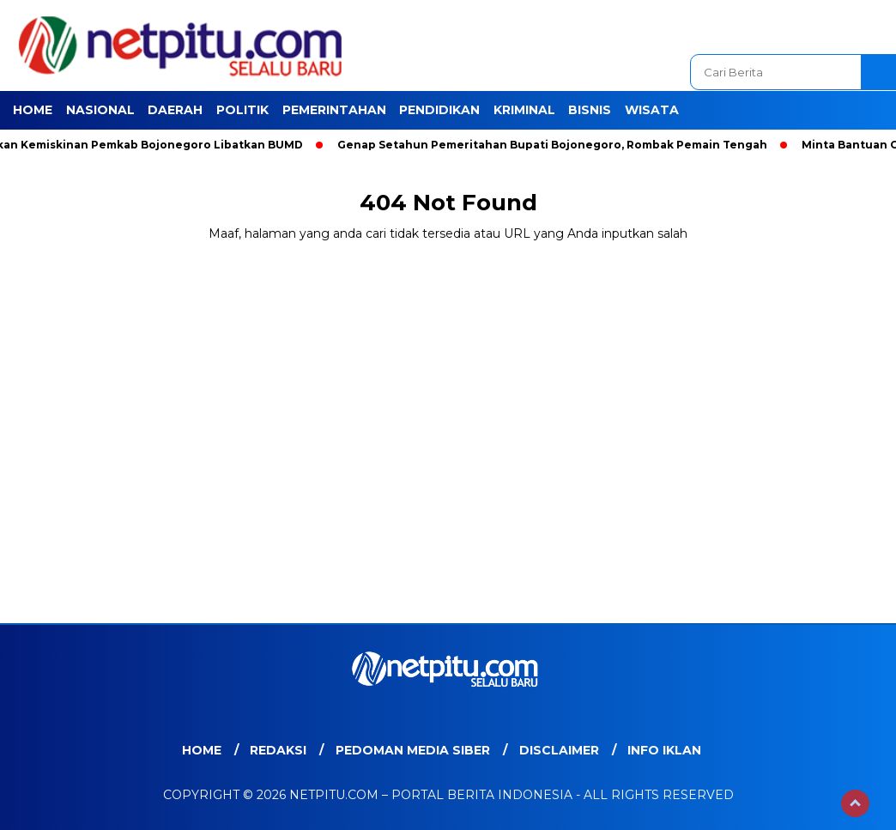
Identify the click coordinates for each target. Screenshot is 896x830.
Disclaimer (559, 750)
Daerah (175, 110)
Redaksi (278, 750)
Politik (242, 110)
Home (32, 110)
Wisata (652, 110)
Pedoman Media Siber (413, 750)
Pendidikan (439, 110)
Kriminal (524, 110)
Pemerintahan (334, 110)
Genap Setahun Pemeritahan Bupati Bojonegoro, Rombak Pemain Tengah (556, 144)
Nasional (100, 110)
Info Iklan (664, 750)
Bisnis (589, 110)
